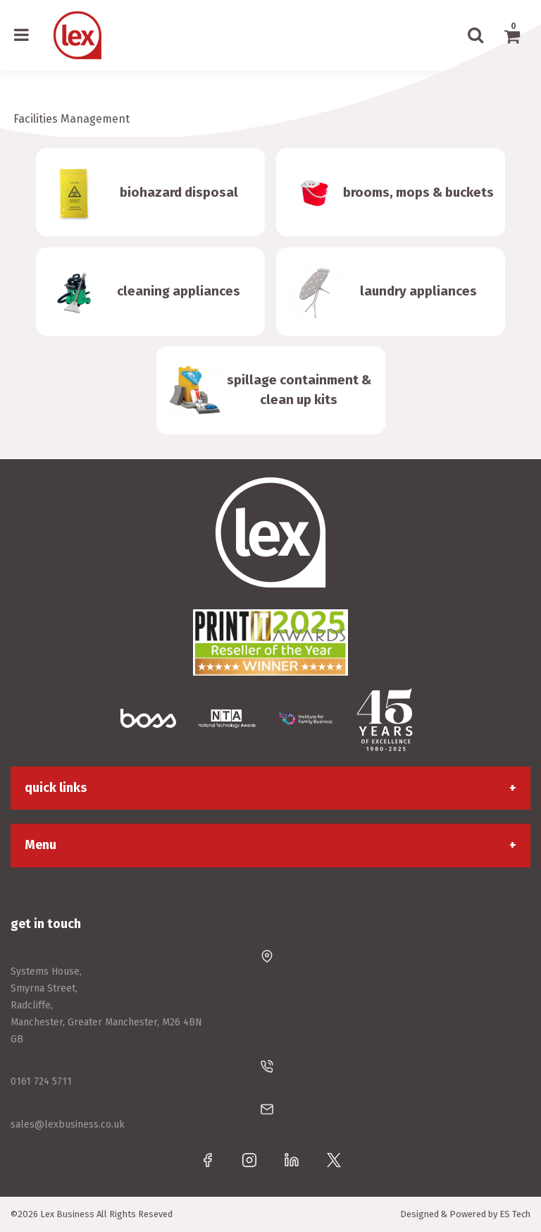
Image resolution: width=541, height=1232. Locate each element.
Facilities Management (71, 119)
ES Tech (514, 1214)
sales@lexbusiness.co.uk (68, 1124)
